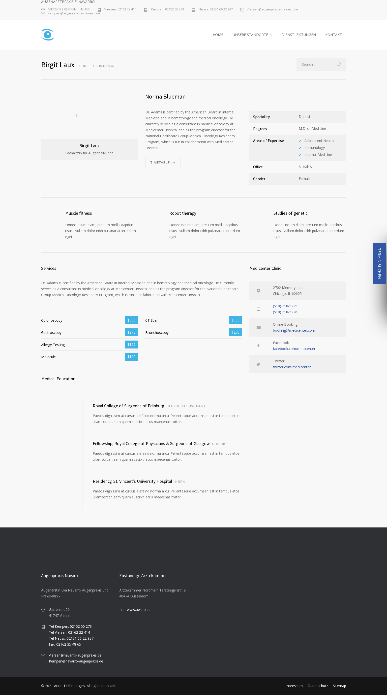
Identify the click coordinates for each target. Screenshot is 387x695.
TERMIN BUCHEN (379, 263)
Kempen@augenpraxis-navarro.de (74, 13)
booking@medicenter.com (294, 330)
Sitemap (339, 685)
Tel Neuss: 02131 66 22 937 (71, 638)
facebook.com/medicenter (294, 348)
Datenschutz (318, 685)
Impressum (294, 685)
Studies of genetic (290, 213)
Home (83, 66)
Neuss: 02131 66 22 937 (215, 9)
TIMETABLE (160, 162)
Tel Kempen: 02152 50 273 (70, 626)
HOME (218, 34)
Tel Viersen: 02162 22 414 (69, 632)
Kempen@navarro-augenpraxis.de (76, 661)
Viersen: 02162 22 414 (120, 9)
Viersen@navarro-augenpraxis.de (75, 655)
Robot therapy (182, 213)
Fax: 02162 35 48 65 (65, 644)
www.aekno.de (138, 609)
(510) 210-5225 (285, 306)
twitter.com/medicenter (292, 367)
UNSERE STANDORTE (250, 34)
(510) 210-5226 (285, 312)
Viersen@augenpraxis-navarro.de (272, 9)
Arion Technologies (69, 685)
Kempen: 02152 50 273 (167, 9)
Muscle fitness (78, 213)
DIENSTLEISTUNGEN (299, 34)
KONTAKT (333, 34)
